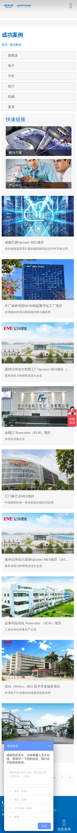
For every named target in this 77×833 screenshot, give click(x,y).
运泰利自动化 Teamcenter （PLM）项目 (33, 623)
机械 (11, 96)
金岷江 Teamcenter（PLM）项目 (28, 432)
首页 (4, 44)
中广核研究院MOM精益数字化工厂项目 (33, 305)
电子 (11, 65)
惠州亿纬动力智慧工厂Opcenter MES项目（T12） (40, 369)
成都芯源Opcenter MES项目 (24, 242)
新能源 (13, 55)
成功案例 (15, 44)
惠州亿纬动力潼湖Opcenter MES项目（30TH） (38, 559)
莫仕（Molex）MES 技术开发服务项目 (32, 686)
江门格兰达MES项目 (19, 496)
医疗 (11, 86)
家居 (11, 107)
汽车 (11, 76)
